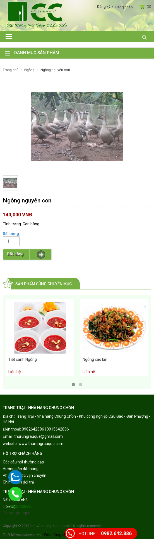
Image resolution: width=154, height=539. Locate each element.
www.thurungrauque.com (40, 443)
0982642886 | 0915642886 (45, 429)
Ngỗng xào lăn (95, 359)
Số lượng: (11, 233)
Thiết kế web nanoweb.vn (22, 535)
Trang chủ (10, 70)
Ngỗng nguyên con (55, 70)
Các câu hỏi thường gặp (23, 462)
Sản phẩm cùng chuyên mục (43, 284)
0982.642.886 (105, 533)
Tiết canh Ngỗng (22, 359)
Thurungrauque (16, 513)
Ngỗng (29, 70)
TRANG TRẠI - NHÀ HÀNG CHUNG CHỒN (38, 407)
